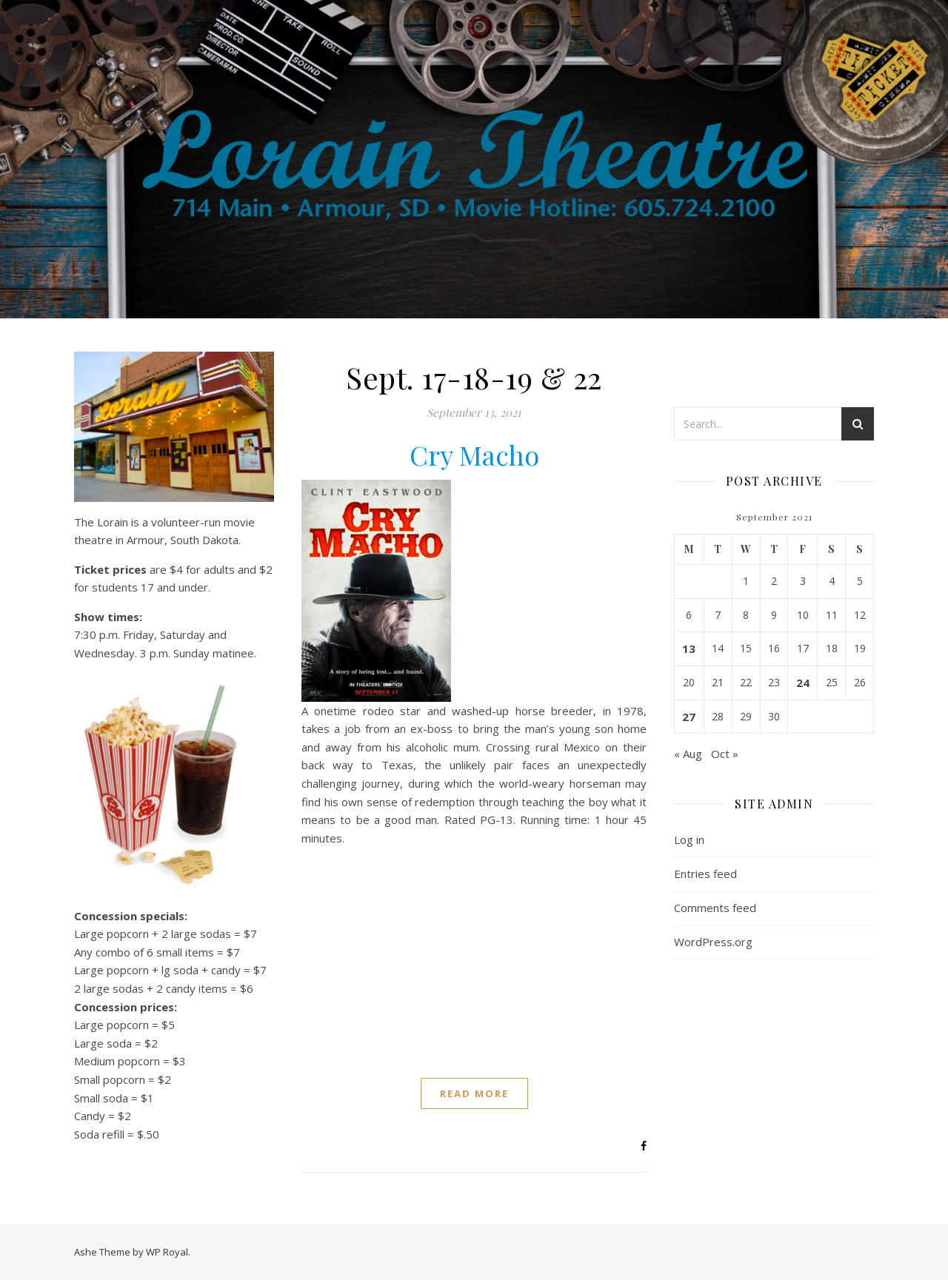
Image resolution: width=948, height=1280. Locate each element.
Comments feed (715, 907)
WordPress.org (713, 941)
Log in (689, 839)
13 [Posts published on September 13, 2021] (688, 648)
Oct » (724, 753)
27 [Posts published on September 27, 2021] (688, 716)
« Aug (688, 753)
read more (474, 1093)
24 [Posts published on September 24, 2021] (803, 682)
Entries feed (705, 873)
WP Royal (167, 1252)
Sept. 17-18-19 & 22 (474, 377)
